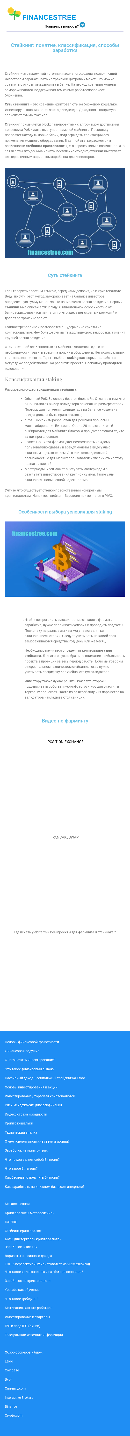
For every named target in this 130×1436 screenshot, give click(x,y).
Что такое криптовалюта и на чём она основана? (44, 1272)
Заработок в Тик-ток (21, 1247)
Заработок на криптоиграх (26, 1150)
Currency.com (15, 1388)
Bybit (9, 1379)
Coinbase (12, 1370)
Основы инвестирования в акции (31, 1087)
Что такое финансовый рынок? (30, 1069)
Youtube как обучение (22, 1290)
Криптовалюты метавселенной (29, 1213)
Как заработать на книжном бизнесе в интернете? (44, 1187)
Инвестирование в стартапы (27, 1317)
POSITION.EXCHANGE (66, 742)
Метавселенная (17, 1204)
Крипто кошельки (19, 1123)
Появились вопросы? (62, 26)
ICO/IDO (11, 1222)
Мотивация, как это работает (28, 1308)
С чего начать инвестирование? (30, 1060)
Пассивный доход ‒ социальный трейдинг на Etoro (45, 1078)
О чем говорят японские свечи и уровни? (37, 1141)
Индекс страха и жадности (26, 1114)
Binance (11, 1406)
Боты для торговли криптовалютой (33, 1239)
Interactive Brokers (19, 1397)
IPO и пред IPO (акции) (22, 1326)
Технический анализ (21, 1132)
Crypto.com (13, 1415)
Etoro (9, 1361)
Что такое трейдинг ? (21, 1299)
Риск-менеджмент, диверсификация (33, 1105)
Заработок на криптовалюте (27, 1281)
